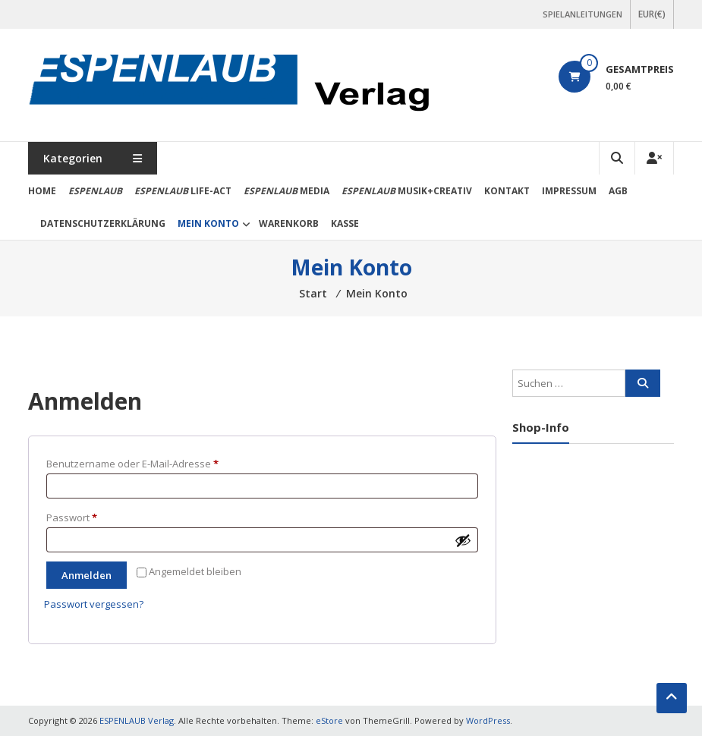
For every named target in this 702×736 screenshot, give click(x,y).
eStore (329, 720)
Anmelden (86, 575)
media (286, 190)
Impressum (569, 190)
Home (42, 190)
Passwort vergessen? (93, 604)
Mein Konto (208, 223)
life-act (182, 190)
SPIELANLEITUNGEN (582, 14)
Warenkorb (289, 223)
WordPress (488, 720)
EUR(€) (652, 14)
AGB (618, 190)
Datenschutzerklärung (102, 223)
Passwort (98, 516)
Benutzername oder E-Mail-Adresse (159, 462)
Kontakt (507, 190)
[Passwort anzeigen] (463, 540)
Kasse (345, 223)
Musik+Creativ (407, 190)
